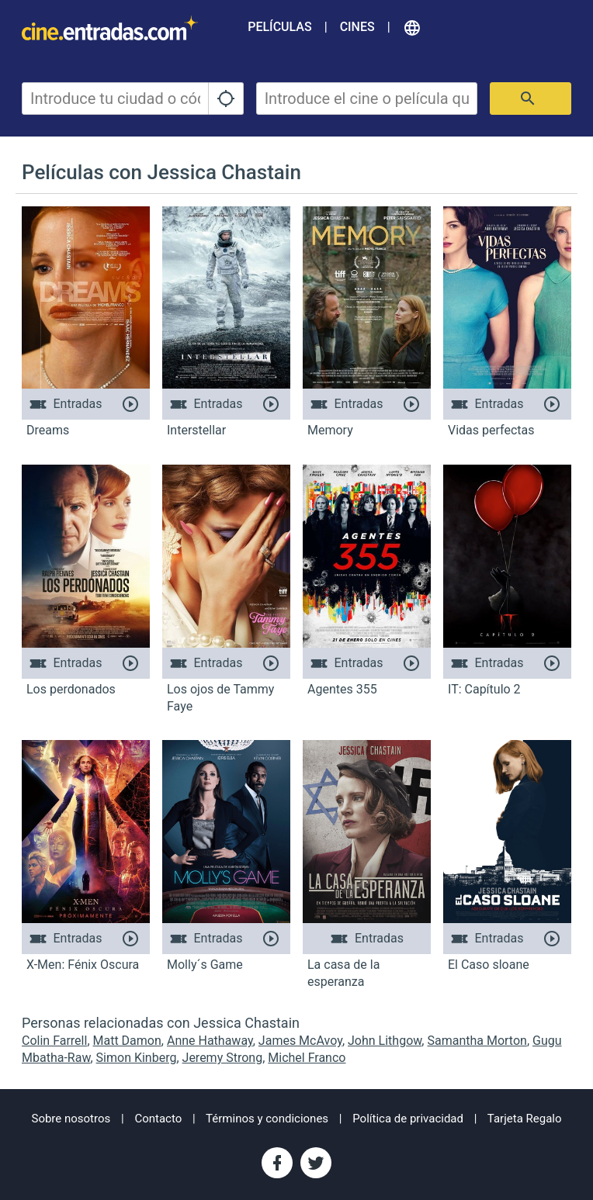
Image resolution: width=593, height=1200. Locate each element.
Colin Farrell (54, 1040)
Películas (279, 26)
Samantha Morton (476, 1040)
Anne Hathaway (210, 1040)
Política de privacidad (407, 1119)
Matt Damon (127, 1040)
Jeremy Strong (222, 1057)
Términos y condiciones (267, 1119)
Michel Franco (306, 1057)
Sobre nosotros (70, 1119)
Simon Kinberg (136, 1057)
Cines (357, 26)
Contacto (158, 1119)
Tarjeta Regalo (524, 1119)
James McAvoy (300, 1040)
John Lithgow (384, 1040)
